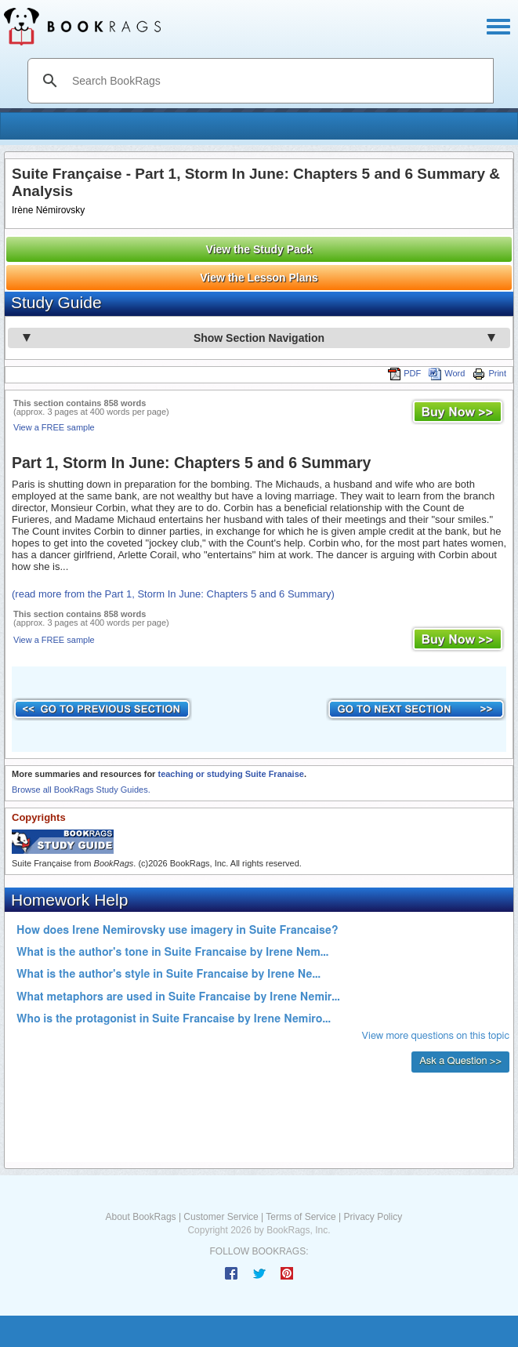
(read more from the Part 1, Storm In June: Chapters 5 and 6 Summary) (173, 594)
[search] (277, 80)
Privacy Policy (372, 1216)
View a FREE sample (54, 427)
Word (447, 373)
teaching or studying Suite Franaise (230, 774)
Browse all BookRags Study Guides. (81, 789)
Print (489, 373)
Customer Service (220, 1216)
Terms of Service (300, 1216)
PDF (404, 373)
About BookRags (141, 1216)
